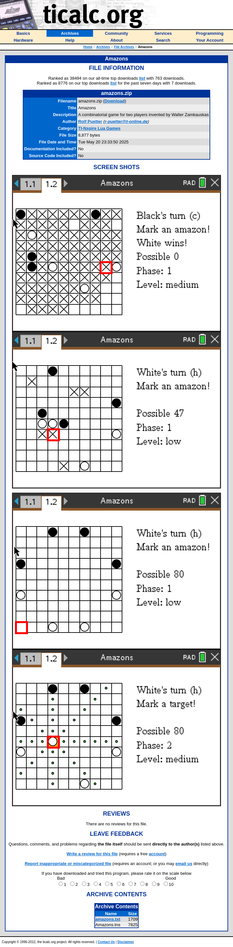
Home (87, 47)
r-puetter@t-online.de (126, 121)
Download (114, 101)
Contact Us (106, 942)
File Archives (124, 47)
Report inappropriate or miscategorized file (68, 863)
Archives (103, 47)
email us (183, 863)
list (142, 78)
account (157, 853)
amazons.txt (107, 919)
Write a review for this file (92, 853)
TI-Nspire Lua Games (99, 128)
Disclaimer (125, 942)
